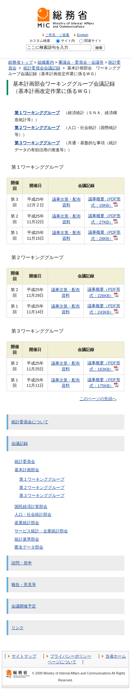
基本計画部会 (27, 469)
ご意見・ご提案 (57, 35)
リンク (17, 627)
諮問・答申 (21, 563)
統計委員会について (29, 422)
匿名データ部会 (29, 547)
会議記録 (19, 443)
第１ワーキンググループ (41, 479)
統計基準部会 (27, 539)
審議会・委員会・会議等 (81, 62)
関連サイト (93, 40)
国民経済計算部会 (31, 506)
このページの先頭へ (98, 398)
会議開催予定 (23, 606)
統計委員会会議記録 (41, 68)
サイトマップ (24, 656)
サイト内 (68, 40)
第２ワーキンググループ (41, 487)
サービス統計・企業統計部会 (41, 531)
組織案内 (46, 62)
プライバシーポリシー (70, 656)
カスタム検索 (39, 40)
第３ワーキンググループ (41, 495)
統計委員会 (25, 461)
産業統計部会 (27, 522)
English (82, 35)
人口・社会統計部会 (33, 514)
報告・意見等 (23, 584)
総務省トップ (20, 62)
